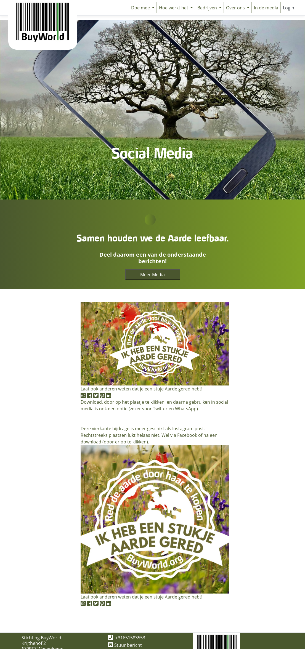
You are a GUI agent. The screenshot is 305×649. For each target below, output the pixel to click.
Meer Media (152, 275)
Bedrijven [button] (207, 8)
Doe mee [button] (141, 8)
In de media (266, 8)
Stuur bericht (125, 645)
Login (288, 8)
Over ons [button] (236, 8)
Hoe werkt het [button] (174, 8)
